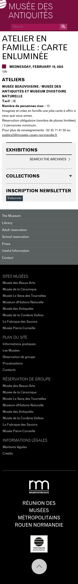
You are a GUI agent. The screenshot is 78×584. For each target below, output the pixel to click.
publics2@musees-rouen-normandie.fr (29, 135)
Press (6, 244)
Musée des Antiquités (31, 11)
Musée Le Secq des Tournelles (24, 295)
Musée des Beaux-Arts (19, 283)
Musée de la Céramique (19, 289)
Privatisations (13, 363)
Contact (7, 257)
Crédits (8, 453)
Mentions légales (15, 447)
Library (7, 223)
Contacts (9, 370)
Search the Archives (48, 159)
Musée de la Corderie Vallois (23, 315)
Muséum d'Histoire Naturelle (23, 302)
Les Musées (11, 350)
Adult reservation (14, 230)
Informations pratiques (19, 344)
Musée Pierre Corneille (19, 328)
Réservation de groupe (19, 357)
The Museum (11, 215)
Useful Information (15, 250)
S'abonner (14, 198)
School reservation (15, 236)
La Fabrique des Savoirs (20, 321)
